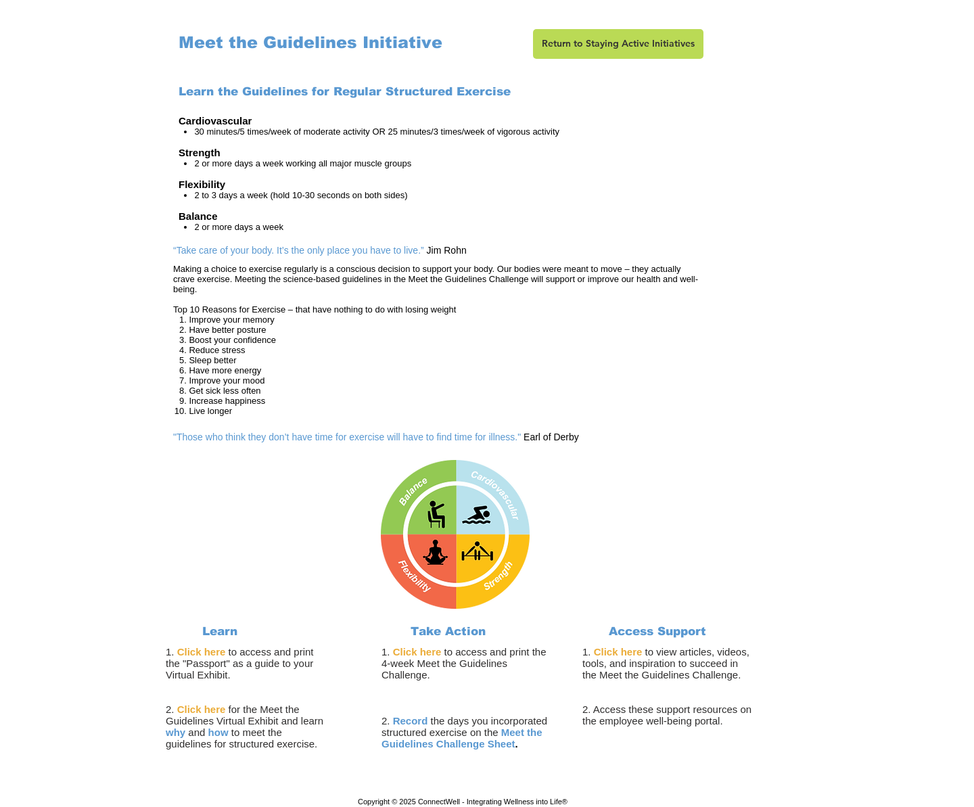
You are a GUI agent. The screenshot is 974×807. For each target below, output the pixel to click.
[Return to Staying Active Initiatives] (618, 44)
